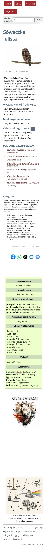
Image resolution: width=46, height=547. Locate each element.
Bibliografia (27, 535)
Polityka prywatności (13, 527)
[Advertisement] (23, 453)
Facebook (17, 539)
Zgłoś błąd (38, 527)
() (22, 151)
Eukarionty (20, 372)
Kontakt (6, 539)
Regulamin (8, 531)
